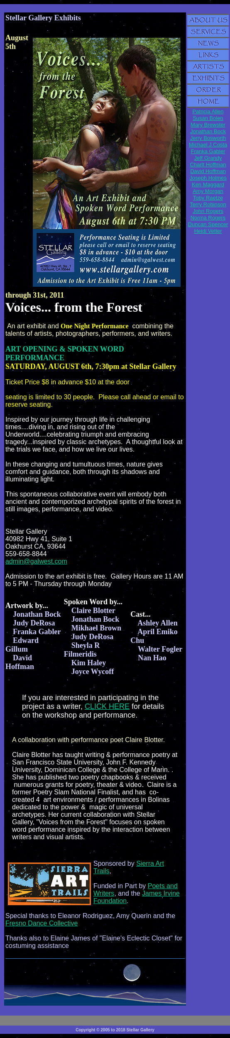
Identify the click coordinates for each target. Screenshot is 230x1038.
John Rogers (208, 211)
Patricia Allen (207, 111)
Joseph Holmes (208, 178)
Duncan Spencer (208, 224)
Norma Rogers (208, 218)
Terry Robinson (208, 204)
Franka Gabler (208, 151)
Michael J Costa (208, 145)
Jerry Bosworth (208, 138)
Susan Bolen (208, 118)
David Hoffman (208, 171)
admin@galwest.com (36, 561)
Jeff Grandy (208, 158)
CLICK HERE (107, 706)
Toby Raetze (208, 198)
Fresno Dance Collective (41, 923)
